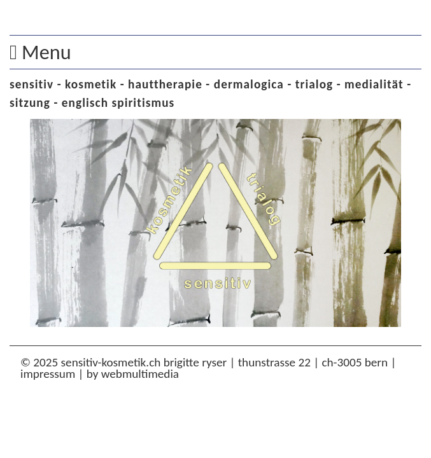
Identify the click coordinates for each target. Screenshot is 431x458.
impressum (47, 373)
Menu (40, 52)
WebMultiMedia (140, 373)
